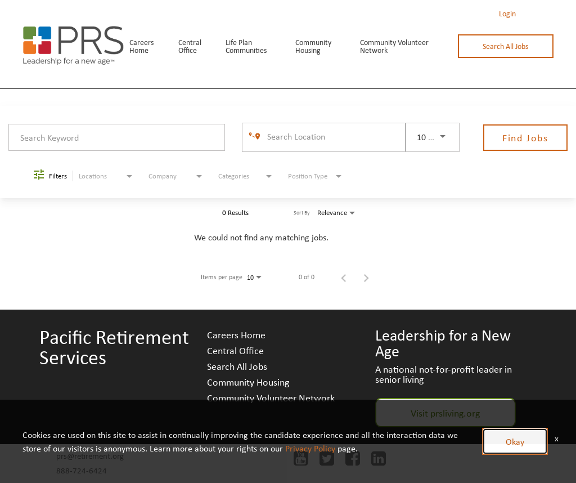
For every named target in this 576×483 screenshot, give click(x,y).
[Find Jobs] (525, 137)
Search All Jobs (505, 46)
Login (507, 13)
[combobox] (116, 137)
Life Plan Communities (246, 46)
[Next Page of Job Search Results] (366, 277)
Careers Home (141, 46)
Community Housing (313, 46)
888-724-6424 (81, 470)
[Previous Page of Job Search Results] (343, 277)
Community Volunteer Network (394, 46)
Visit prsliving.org (445, 412)
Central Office (189, 46)
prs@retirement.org (90, 455)
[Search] (525, 137)
